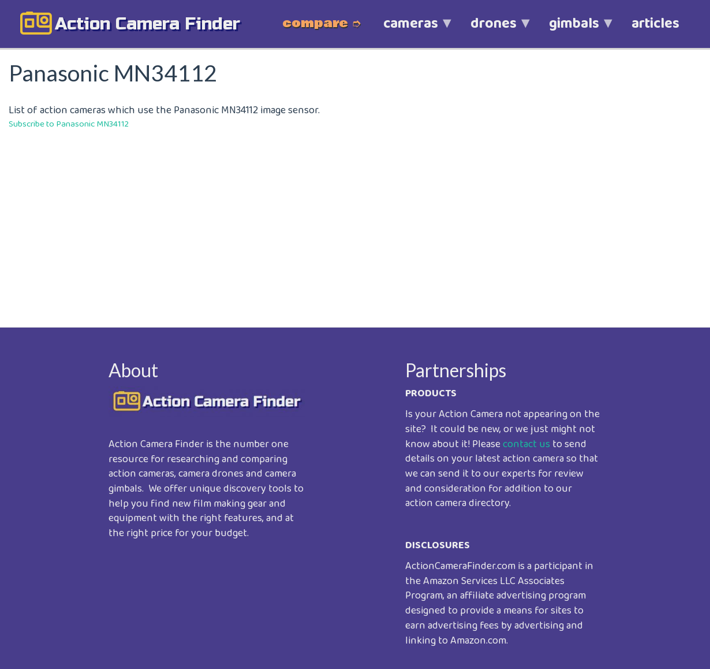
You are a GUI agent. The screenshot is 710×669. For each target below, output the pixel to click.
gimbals (574, 29)
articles (655, 23)
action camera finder (147, 23)
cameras (410, 29)
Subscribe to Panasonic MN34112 (69, 124)
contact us (526, 444)
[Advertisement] (355, 220)
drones (493, 29)
